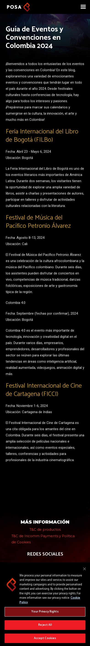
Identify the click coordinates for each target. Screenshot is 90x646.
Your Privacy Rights (44, 612)
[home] (16, 6)
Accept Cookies (45, 639)
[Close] (84, 570)
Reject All (45, 626)
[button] (83, 7)
